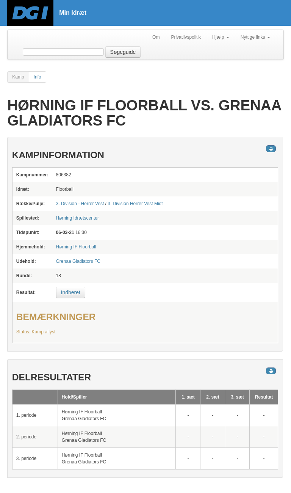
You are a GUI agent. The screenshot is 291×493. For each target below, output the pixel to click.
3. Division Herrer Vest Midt (135, 203)
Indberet (70, 292)
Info (37, 77)
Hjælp (220, 37)
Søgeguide (123, 52)
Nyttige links (255, 37)
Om (156, 37)
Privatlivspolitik (186, 37)
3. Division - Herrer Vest (80, 203)
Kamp (18, 77)
